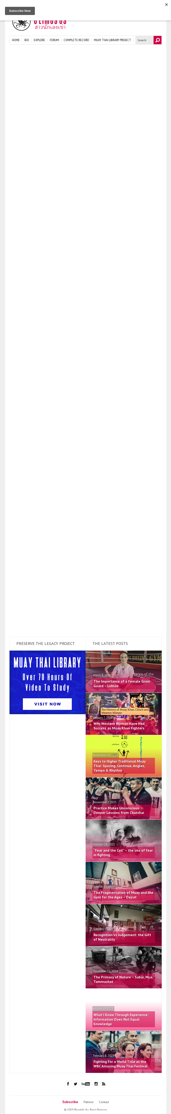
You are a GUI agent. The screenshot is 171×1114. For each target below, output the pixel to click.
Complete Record (76, 40)
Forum (54, 40)
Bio (26, 40)
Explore (39, 40)
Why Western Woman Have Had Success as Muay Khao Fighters (119, 725)
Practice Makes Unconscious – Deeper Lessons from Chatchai (119, 810)
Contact (104, 1102)
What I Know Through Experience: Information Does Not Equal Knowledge (121, 1019)
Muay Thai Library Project (112, 40)
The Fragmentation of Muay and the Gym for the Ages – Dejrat (123, 894)
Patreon (89, 1102)
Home (16, 40)
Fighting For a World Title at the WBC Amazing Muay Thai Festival (120, 1063)
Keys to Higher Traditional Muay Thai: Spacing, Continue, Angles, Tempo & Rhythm (120, 766)
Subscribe (70, 1101)
